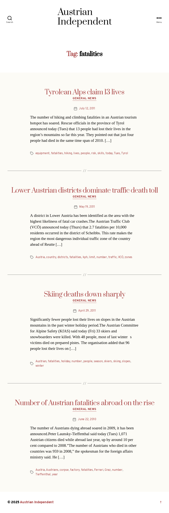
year (55, 474)
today (109, 153)
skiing (117, 361)
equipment (42, 153)
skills (101, 153)
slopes (126, 361)
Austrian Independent (37, 502)
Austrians (52, 470)
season (98, 361)
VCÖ (120, 257)
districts (63, 257)
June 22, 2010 (87, 419)
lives (76, 153)
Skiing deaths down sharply (84, 294)
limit (92, 257)
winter (39, 366)
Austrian (41, 361)
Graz (108, 470)
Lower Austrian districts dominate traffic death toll (84, 190)
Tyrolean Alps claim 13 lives (84, 92)
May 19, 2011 (87, 207)
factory (75, 470)
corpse (64, 470)
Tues (117, 153)
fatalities (57, 153)
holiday (65, 361)
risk (93, 153)
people (85, 153)
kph (85, 257)
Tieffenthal (43, 474)
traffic (112, 257)
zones (128, 257)
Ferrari (98, 470)
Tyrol (124, 153)
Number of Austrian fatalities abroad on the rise (84, 403)
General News (84, 98)
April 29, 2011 (87, 311)
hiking (68, 153)
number (101, 257)
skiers (108, 361)
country (51, 257)
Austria (40, 257)
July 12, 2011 (87, 108)
